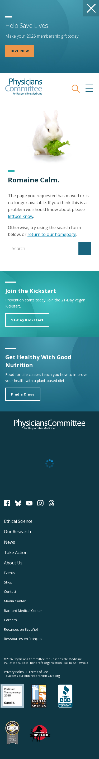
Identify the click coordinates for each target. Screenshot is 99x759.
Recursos (21, 629)
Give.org (54, 676)
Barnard (23, 610)
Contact (10, 591)
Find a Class (23, 394)
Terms (39, 672)
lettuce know (20, 216)
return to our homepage (51, 234)
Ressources (23, 638)
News (9, 542)
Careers (10, 619)
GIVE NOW (20, 51)
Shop (8, 582)
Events (9, 572)
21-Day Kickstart (27, 320)
